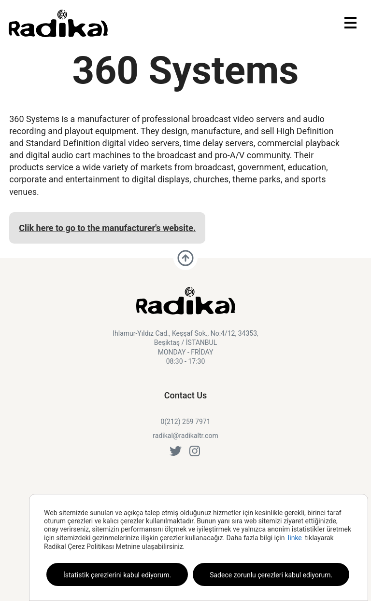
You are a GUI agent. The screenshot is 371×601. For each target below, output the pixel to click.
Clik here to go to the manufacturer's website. (107, 228)
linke (295, 538)
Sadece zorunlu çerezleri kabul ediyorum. (271, 575)
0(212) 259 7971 (185, 421)
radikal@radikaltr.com (185, 435)
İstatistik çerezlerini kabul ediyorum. (117, 575)
